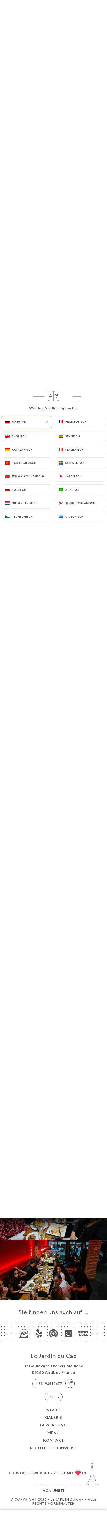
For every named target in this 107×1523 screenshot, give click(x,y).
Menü (53, 1432)
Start (53, 1409)
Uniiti (58, 1491)
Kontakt (53, 1440)
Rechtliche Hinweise (53, 1447)
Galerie (53, 1417)
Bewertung (53, 1425)
